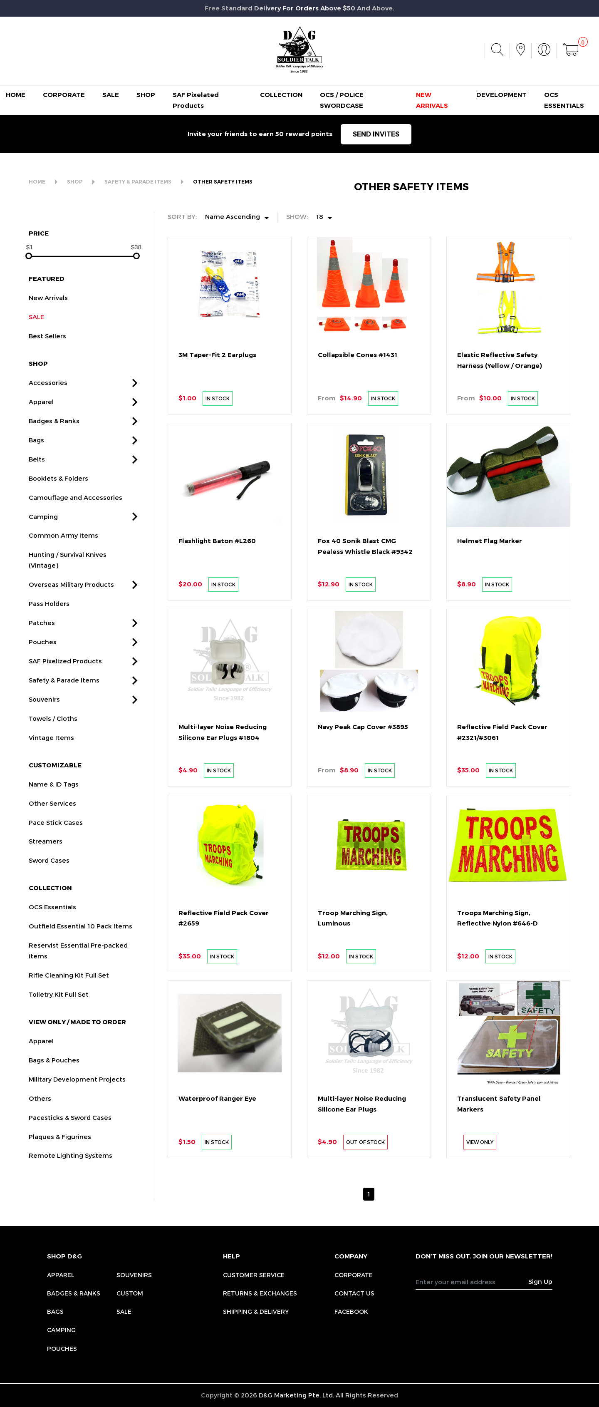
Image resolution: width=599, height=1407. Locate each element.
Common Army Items (63, 573)
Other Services (52, 840)
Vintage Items (51, 775)
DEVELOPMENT (501, 95)
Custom (129, 1293)
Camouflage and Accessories (75, 534)
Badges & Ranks (54, 458)
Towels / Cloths (53, 755)
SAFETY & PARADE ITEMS (137, 182)
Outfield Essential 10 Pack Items (80, 964)
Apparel (41, 439)
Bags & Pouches (54, 1097)
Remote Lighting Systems (70, 1193)
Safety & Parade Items (64, 717)
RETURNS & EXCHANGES (260, 1293)
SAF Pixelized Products (65, 698)
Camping (43, 554)
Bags (36, 477)
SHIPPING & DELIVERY (256, 1311)
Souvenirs (44, 736)
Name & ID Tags (54, 821)
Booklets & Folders (58, 515)
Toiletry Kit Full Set (59, 1031)
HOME (15, 95)
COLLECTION (281, 95)
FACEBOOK (351, 1311)
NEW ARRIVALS (432, 100)
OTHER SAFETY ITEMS (222, 182)
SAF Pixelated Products (196, 100)
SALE (110, 95)
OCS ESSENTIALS (564, 100)
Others (40, 1135)
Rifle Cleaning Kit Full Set (69, 1013)
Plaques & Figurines (60, 1174)
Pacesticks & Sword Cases (70, 1155)
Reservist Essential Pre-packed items (78, 988)
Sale (123, 1311)
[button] (134, 420)
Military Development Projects (77, 1116)
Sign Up (540, 1281)
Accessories (48, 420)
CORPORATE (64, 95)
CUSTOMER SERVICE (254, 1274)
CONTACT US (354, 1293)
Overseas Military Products (71, 622)
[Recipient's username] (472, 1281)
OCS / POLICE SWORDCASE (342, 100)
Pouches (43, 679)
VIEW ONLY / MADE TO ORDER (77, 1059)
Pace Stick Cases (56, 860)
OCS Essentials (52, 944)
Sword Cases (49, 898)
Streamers (45, 879)
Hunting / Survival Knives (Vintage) (67, 597)
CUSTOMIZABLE (55, 802)
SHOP (145, 95)
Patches (42, 660)
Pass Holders (49, 641)
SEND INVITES (376, 134)
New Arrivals (48, 335)
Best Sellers (47, 373)
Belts (37, 496)
